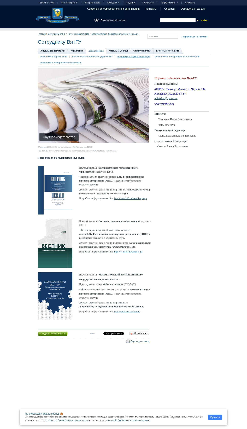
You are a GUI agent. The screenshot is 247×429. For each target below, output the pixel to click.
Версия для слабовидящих (113, 20)
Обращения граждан (193, 8)
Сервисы (169, 8)
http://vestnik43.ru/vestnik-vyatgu (130, 198)
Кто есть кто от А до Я (167, 51)
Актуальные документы (52, 51)
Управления (77, 51)
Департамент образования (53, 56)
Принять (215, 417)
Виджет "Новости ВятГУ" (53, 333)
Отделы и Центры (118, 51)
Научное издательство (78, 34)
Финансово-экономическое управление (92, 56)
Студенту (130, 3)
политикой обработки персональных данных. (127, 420)
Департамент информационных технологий (177, 56)
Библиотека (148, 3)
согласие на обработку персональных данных (67, 420)
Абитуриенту (113, 3)
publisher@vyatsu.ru (165, 98)
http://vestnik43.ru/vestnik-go (128, 251)
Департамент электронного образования (60, 62)
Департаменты (99, 34)
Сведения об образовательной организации (113, 8)
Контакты (151, 8)
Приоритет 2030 (46, 3)
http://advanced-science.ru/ (127, 311)
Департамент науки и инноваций (123, 34)
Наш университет (69, 3)
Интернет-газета (92, 3)
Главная (42, 34)
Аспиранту (190, 3)
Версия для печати (140, 341)
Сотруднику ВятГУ (169, 3)
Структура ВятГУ (142, 51)
